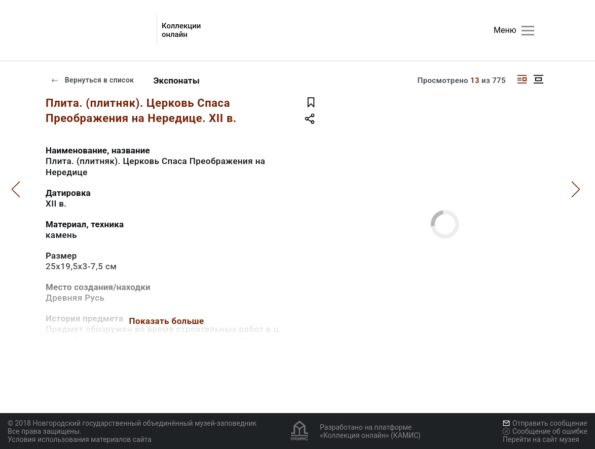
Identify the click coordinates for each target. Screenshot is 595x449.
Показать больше (166, 321)
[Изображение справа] (522, 79)
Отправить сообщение (545, 423)
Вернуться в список (92, 80)
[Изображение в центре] (538, 79)
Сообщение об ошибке (545, 431)
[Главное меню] (527, 30)
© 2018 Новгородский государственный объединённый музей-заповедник (132, 423)
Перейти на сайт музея (541, 439)
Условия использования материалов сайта (80, 439)
